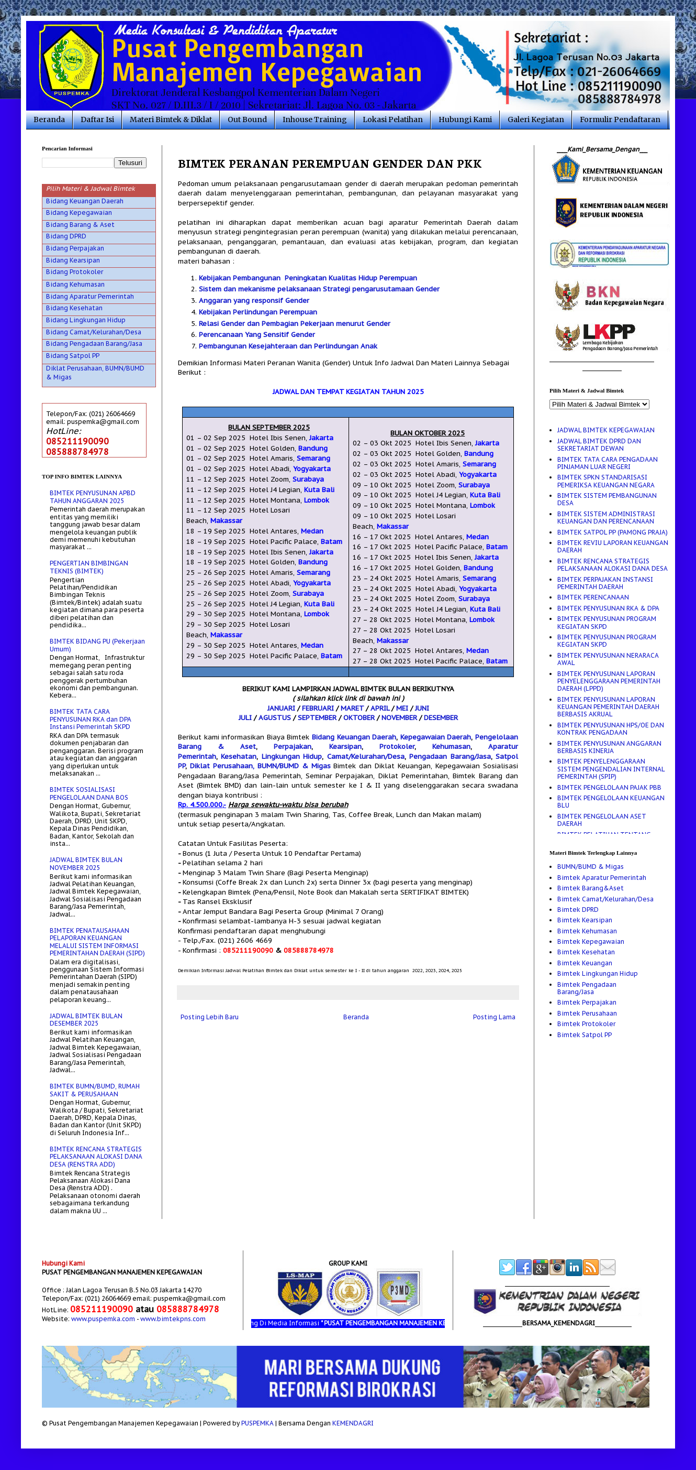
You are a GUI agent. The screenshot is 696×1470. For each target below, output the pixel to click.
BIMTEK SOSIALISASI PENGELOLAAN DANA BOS (89, 793)
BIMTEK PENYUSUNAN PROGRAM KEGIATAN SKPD (606, 622)
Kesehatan (238, 756)
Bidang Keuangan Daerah (354, 737)
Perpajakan (292, 746)
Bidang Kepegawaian (79, 212)
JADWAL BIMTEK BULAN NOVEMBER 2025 (86, 863)
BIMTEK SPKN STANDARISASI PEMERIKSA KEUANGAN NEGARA (606, 480)
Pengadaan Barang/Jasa (449, 756)
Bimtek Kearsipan (584, 920)
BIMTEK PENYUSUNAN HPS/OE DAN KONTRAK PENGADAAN (610, 728)
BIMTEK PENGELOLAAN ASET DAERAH (601, 819)
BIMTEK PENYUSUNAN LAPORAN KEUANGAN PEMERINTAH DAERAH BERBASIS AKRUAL (608, 706)
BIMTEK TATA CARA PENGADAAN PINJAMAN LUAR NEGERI (607, 463)
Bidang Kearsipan (73, 260)
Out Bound (247, 119)
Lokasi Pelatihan (393, 119)
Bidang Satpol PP (72, 356)
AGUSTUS (275, 717)
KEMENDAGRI (353, 1423)
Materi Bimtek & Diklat (171, 119)
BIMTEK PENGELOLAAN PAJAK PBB (609, 787)
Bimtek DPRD (578, 909)
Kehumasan (451, 746)
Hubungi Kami (465, 119)
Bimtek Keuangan (584, 963)
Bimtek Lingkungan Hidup (597, 973)
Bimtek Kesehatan (586, 952)
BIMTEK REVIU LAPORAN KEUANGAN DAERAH (612, 546)
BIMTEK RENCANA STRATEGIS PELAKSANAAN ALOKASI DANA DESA (612, 564)
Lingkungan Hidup (292, 756)
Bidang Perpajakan (75, 248)
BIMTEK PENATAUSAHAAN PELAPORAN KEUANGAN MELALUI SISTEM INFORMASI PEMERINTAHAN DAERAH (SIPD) (97, 942)
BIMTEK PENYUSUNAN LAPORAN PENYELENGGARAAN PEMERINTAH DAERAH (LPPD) (608, 681)
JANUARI (281, 708)
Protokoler (396, 746)
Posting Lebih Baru (210, 1017)
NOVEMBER (399, 717)
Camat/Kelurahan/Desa (366, 756)
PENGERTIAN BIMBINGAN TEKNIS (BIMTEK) (89, 566)
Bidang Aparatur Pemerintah (90, 296)
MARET (352, 708)
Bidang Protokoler (74, 272)
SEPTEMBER (317, 717)
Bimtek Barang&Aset (590, 888)
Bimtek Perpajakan (586, 1002)
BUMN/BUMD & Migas (590, 866)
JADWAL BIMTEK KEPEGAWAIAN (606, 430)
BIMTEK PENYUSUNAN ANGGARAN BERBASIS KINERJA (609, 747)
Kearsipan (345, 746)
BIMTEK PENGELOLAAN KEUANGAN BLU (611, 801)
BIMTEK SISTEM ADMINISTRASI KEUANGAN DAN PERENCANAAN (606, 517)
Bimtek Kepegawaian (590, 941)
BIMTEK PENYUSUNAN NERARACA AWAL (608, 659)
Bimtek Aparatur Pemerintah (601, 877)
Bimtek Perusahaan (587, 1013)
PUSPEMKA (257, 1423)
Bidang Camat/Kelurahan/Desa (93, 332)
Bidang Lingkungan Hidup (86, 320)
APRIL (380, 708)
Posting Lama (494, 1017)
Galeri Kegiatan (536, 119)
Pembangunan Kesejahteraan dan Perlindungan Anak (288, 346)
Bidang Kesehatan (74, 308)
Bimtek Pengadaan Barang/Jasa (586, 988)
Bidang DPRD (66, 236)
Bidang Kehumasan (75, 284)
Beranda (49, 119)
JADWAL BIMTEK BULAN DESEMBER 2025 (86, 1019)
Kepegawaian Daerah (436, 737)
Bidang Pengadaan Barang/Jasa (94, 343)
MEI (402, 708)
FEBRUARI (318, 708)
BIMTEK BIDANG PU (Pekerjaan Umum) (97, 644)
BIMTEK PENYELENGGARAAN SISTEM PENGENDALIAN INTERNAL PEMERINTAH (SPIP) (611, 768)
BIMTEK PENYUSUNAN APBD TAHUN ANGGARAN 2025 (93, 496)
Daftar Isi (97, 119)
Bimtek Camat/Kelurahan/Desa (605, 899)
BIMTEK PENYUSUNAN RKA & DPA (608, 608)
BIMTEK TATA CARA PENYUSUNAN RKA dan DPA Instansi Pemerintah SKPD (90, 719)
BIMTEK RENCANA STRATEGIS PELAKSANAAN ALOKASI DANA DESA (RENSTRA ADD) (96, 1156)
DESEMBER (441, 717)
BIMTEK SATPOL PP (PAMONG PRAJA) (612, 532)
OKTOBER (359, 717)
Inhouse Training (315, 119)
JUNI (422, 708)
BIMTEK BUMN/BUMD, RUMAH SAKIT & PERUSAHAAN (95, 1089)
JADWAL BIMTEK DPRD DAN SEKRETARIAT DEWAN (599, 444)
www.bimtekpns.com (173, 1319)
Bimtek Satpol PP (584, 1035)
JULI (245, 717)
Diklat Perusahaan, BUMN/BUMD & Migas (260, 765)
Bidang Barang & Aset (80, 224)
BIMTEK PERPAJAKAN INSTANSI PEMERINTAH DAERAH (605, 583)
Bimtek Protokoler (586, 1024)
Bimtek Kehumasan (587, 931)
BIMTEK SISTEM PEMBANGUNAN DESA (607, 499)
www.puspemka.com (103, 1319)
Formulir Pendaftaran (620, 119)
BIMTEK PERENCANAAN (593, 597)
